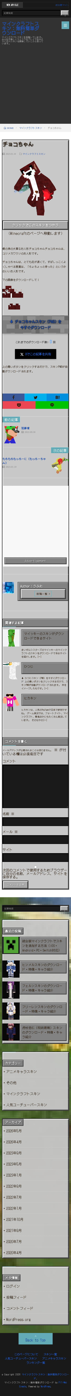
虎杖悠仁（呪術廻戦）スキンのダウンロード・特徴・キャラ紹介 (42, 1032)
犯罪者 (25, 428)
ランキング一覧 (35, 1362)
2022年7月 (14, 1197)
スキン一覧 (50, 1354)
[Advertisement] (35, 84)
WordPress (46, 1386)
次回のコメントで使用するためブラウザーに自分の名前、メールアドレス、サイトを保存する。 (34, 873)
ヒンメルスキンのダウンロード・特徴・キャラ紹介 (42, 967)
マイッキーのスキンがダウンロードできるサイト (44, 635)
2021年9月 (14, 1230)
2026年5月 (14, 1130)
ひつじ (28, 666)
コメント (9, 761)
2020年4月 (14, 1252)
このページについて (26, 1354)
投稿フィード (16, 1297)
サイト (7, 849)
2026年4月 (14, 1141)
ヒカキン (30, 698)
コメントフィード (20, 1308)
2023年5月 (14, 1163)
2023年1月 (14, 1174)
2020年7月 (14, 1241)
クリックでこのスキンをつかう (35, 225)
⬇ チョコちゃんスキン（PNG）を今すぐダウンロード (35, 324)
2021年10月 (14, 1219)
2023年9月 (14, 1152)
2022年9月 (14, 1185)
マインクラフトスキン (34, 154)
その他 (11, 1082)
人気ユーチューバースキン (26, 1104)
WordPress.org (18, 1319)
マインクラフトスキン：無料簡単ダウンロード (20, 28)
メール (10, 831)
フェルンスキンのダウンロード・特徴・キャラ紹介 (42, 988)
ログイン (13, 1286)
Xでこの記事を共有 (35, 354)
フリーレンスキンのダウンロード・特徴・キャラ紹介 (42, 1009)
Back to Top (36, 1339)
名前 (8, 813)
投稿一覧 (42, 594)
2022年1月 (14, 1208)
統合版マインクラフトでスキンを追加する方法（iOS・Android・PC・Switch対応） (42, 945)
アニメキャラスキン (21, 1071)
